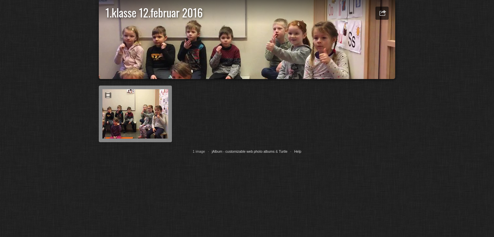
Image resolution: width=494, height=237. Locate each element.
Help (297, 151)
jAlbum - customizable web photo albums (243, 151)
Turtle (283, 151)
